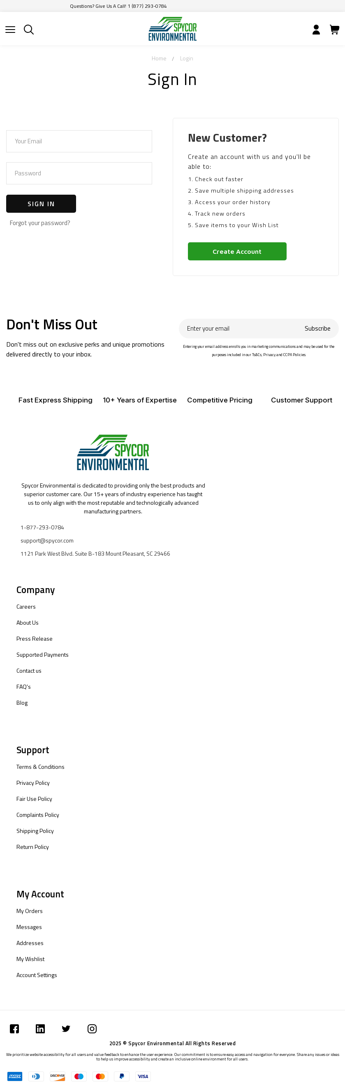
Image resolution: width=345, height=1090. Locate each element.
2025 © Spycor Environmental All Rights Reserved (172, 1043)
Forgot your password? (40, 223)
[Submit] (10, 29)
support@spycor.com (47, 540)
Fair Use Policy (34, 798)
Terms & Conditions (40, 766)
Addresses (30, 942)
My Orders (29, 910)
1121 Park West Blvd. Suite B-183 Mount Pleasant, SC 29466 (95, 553)
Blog (22, 702)
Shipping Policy (35, 830)
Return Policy (32, 846)
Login (186, 58)
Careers (26, 606)
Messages (29, 926)
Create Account (237, 251)
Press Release (34, 638)
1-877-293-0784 (42, 527)
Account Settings (36, 974)
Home (159, 58)
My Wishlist (30, 958)
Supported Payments (42, 654)
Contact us (29, 670)
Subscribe (318, 328)
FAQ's (23, 686)
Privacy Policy (33, 782)
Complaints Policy (37, 814)
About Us (27, 622)
